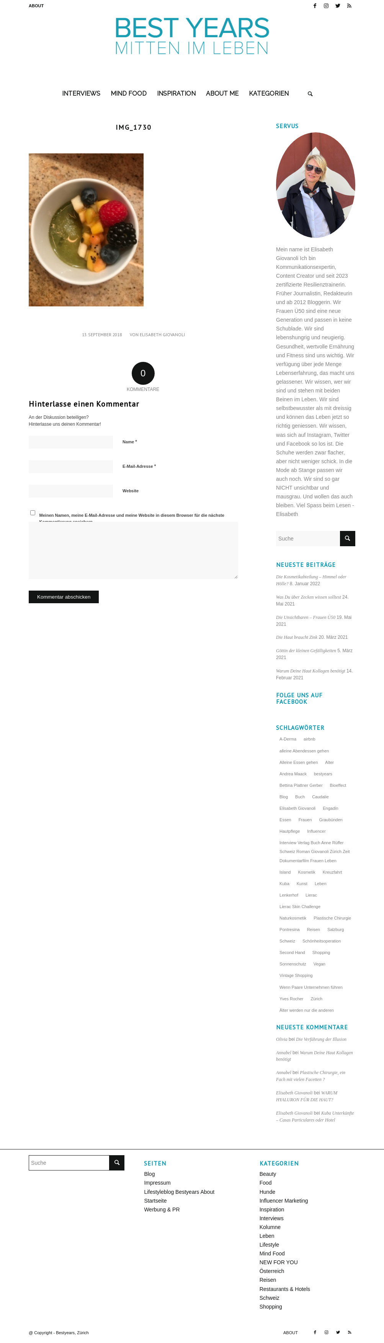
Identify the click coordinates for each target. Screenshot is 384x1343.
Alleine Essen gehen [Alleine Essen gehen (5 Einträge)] (298, 762)
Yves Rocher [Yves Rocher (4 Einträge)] (291, 998)
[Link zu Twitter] (337, 5)
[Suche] (310, 93)
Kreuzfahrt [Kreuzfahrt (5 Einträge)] (332, 872)
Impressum (157, 1183)
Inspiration (272, 1209)
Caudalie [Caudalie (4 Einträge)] (320, 796)
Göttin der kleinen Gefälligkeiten (306, 650)
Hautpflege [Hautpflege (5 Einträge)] (289, 831)
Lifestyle (269, 1245)
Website (131, 490)
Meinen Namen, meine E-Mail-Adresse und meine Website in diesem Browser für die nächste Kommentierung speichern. (131, 518)
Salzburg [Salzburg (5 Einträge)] (335, 929)
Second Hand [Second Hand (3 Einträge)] (292, 952)
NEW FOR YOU (279, 1262)
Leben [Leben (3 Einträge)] (321, 883)
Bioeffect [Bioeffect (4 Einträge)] (338, 785)
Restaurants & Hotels (285, 1289)
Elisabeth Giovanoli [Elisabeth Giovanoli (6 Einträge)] (297, 808)
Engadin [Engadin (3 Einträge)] (330, 808)
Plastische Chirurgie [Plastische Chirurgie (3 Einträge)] (332, 918)
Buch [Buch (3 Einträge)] (300, 796)
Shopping (271, 1307)
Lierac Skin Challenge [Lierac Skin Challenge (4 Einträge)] (299, 906)
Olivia (282, 1039)
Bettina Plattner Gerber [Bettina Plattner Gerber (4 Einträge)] (301, 785)
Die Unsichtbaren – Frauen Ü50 (305, 617)
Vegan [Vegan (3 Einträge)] (319, 964)
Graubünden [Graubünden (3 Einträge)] (331, 819)
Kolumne (270, 1227)
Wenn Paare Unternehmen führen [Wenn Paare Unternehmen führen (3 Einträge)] (311, 987)
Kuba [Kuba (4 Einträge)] (284, 883)
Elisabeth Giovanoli (162, 334)
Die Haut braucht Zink (296, 637)
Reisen (268, 1280)
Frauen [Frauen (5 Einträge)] (305, 819)
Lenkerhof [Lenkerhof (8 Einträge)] (288, 895)
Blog (149, 1174)
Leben (267, 1236)
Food (266, 1183)
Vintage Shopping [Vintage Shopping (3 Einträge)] (296, 975)
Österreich (272, 1271)
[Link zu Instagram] (326, 5)
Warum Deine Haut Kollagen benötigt (310, 671)
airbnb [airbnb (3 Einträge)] (309, 739)
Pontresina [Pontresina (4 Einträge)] (289, 929)
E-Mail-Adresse (139, 466)
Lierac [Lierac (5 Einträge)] (311, 895)
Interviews (272, 1218)
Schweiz (269, 1298)
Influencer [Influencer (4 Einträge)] (316, 831)
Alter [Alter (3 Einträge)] (329, 762)
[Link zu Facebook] (314, 5)
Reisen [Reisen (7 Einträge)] (313, 929)
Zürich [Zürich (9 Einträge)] (316, 998)
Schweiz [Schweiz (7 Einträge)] (287, 941)
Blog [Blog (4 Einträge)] (283, 796)
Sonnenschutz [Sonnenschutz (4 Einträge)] (292, 964)
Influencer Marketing (284, 1201)
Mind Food (272, 1253)
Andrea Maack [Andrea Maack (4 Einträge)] (293, 774)
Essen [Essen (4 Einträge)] (285, 819)
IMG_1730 (134, 127)
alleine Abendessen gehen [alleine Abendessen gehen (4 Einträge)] (304, 751)
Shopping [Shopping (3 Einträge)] (321, 952)
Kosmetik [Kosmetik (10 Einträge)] (306, 872)
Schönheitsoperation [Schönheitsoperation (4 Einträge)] (321, 941)
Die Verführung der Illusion (321, 1039)
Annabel (283, 1052)
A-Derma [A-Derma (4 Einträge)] (287, 739)
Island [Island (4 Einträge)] (285, 872)
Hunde (267, 1192)
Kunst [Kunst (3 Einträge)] (302, 883)
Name (130, 441)
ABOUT (36, 5)
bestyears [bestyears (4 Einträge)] (323, 774)
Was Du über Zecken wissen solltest (308, 597)
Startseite (155, 1201)
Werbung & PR (162, 1209)
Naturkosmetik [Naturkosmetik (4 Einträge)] (292, 918)
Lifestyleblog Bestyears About (179, 1192)
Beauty (268, 1174)
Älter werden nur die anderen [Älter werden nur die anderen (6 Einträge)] (306, 1010)
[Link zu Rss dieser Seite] (349, 5)
